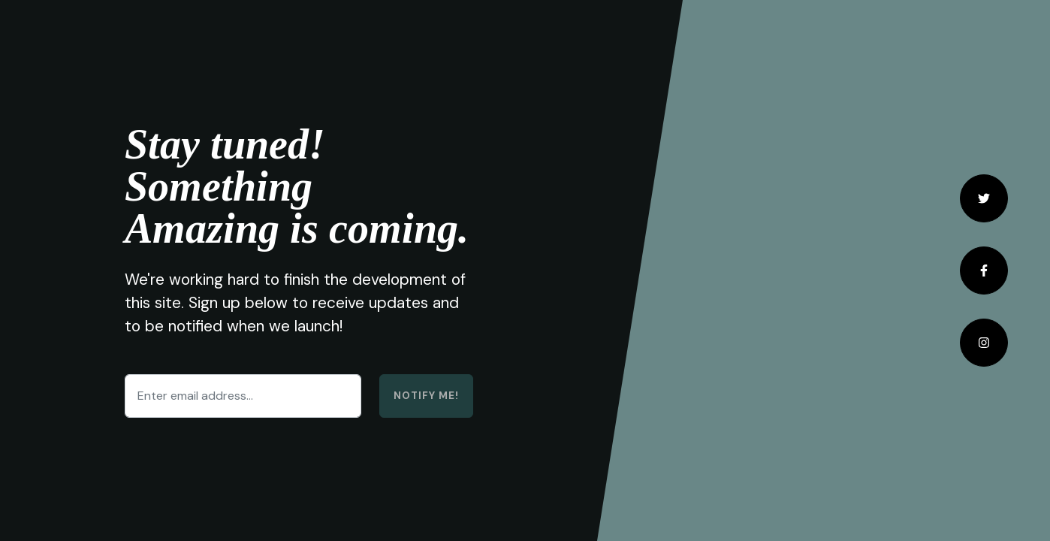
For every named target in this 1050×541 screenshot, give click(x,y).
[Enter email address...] (243, 396)
